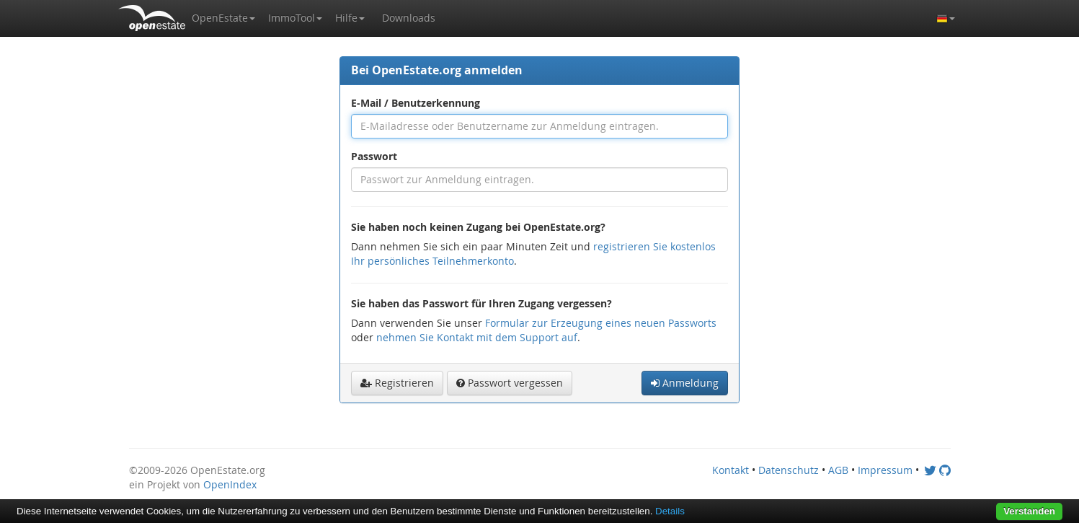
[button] (223, 18)
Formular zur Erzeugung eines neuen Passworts (600, 323)
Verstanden (1029, 511)
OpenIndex (230, 484)
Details (670, 511)
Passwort (374, 156)
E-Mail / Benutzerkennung (415, 103)
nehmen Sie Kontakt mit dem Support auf (476, 337)
